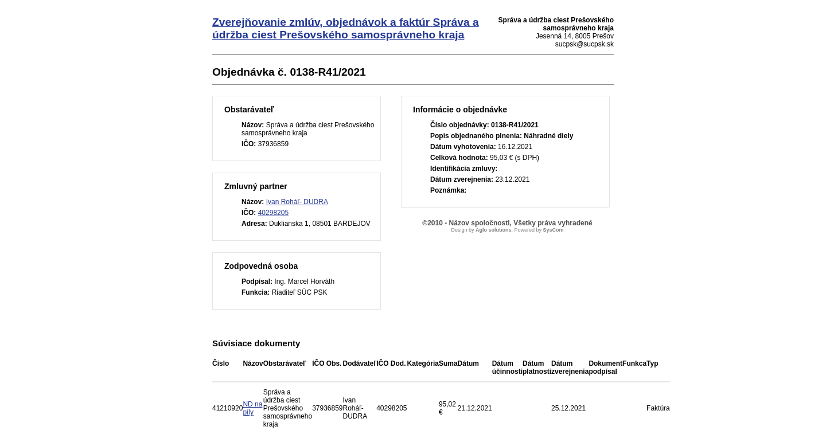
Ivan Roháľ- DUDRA (297, 202)
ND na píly (252, 408)
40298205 (273, 213)
